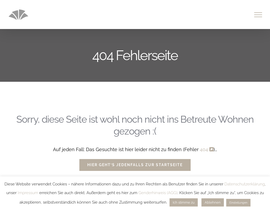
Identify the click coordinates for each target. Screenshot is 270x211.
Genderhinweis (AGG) (157, 192)
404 (207, 149)
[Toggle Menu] (258, 14)
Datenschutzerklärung (244, 184)
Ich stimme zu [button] (184, 202)
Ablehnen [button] (213, 202)
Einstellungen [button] (238, 202)
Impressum (28, 192)
